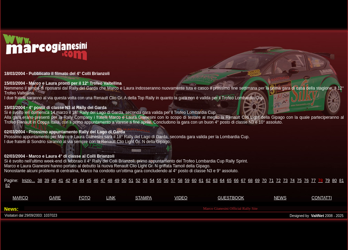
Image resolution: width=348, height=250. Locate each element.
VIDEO (180, 197)
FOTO (84, 197)
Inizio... (28, 180)
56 (166, 180)
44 (82, 180)
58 (180, 180)
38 (40, 180)
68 (250, 180)
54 (152, 180)
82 (7, 185)
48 (110, 180)
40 (53, 180)
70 (264, 180)
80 (334, 180)
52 (138, 180)
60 (194, 180)
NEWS (280, 197)
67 (243, 180)
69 (257, 180)
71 (271, 180)
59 (187, 180)
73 (285, 180)
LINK (111, 197)
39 (46, 180)
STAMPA (143, 197)
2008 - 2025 (334, 216)
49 (117, 180)
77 (313, 180)
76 (306, 180)
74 (292, 180)
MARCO (20, 197)
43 (75, 180)
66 (236, 180)
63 (215, 180)
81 (341, 180)
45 (88, 180)
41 (60, 180)
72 (278, 180)
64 (222, 180)
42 (68, 180)
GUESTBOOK (231, 197)
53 (145, 180)
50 (124, 180)
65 (229, 180)
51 (131, 180)
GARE (55, 197)
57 (173, 180)
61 (201, 180)
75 (299, 180)
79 (327, 180)
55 (159, 180)
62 (208, 180)
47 (103, 180)
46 (95, 180)
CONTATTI (322, 197)
